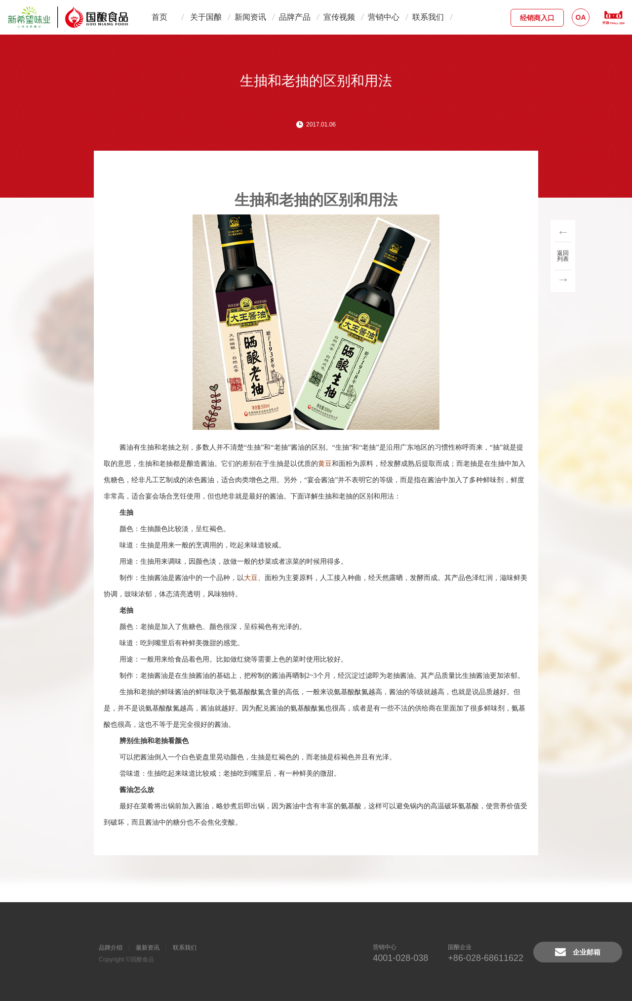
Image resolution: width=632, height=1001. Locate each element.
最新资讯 (147, 947)
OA (581, 17)
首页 (159, 17)
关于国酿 (206, 17)
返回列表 (563, 256)
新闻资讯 (250, 17)
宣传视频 (339, 17)
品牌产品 (295, 17)
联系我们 (428, 17)
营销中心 (383, 17)
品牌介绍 (110, 947)
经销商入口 (537, 18)
